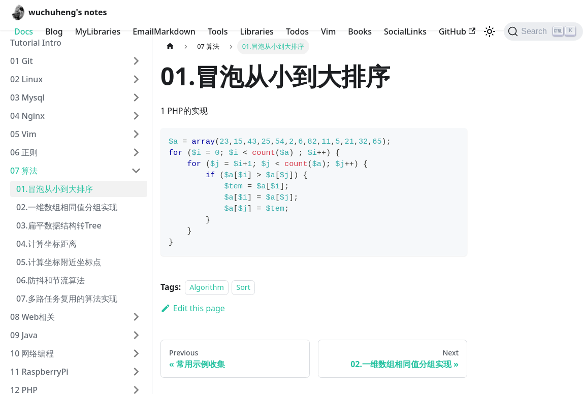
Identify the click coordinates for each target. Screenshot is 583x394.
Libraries (256, 31)
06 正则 (24, 152)
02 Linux (26, 79)
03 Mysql (27, 97)
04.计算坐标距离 (46, 243)
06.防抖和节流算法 (50, 280)
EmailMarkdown (164, 31)
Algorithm (206, 287)
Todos (297, 31)
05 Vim (23, 134)
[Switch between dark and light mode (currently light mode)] (489, 31)
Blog (53, 31)
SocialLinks (405, 31)
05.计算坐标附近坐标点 (58, 262)
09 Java (24, 335)
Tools (218, 31)
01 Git (21, 61)
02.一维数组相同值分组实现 (66, 207)
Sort (243, 287)
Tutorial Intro (35, 42)
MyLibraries (98, 31)
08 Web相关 (32, 316)
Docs (23, 31)
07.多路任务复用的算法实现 (66, 298)
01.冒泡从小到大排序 (54, 188)
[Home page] (170, 46)
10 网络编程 (32, 353)
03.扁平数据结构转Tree (59, 225)
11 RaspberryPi (39, 371)
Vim (328, 31)
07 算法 (24, 170)
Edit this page (192, 308)
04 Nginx (27, 115)
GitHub (457, 31)
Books (360, 31)
